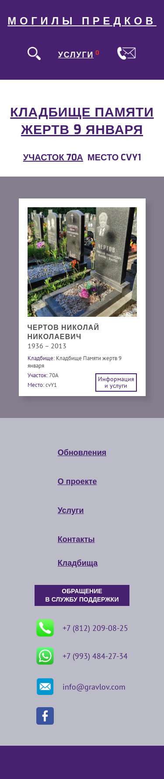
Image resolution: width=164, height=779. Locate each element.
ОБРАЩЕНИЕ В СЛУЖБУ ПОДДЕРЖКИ (82, 595)
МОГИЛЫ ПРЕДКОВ (81, 21)
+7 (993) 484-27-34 (82, 656)
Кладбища (78, 563)
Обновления (82, 452)
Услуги (71, 510)
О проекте (77, 481)
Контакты (76, 539)
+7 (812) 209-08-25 (82, 628)
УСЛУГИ (76, 55)
